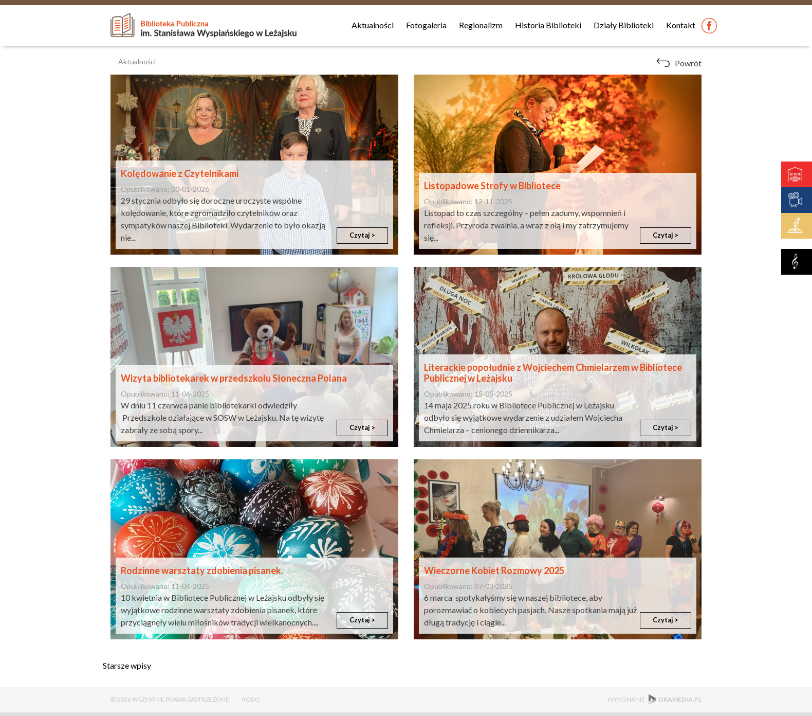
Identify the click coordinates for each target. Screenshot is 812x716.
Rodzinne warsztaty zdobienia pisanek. (202, 570)
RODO (251, 699)
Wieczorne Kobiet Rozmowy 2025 (494, 570)
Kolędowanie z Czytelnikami (179, 173)
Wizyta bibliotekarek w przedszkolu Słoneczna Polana (234, 378)
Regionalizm (481, 25)
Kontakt (680, 25)
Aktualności (373, 25)
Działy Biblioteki (624, 25)
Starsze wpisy (127, 665)
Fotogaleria (426, 25)
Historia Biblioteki (548, 25)
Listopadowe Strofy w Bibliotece (492, 185)
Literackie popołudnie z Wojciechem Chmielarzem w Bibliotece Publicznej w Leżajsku (553, 373)
